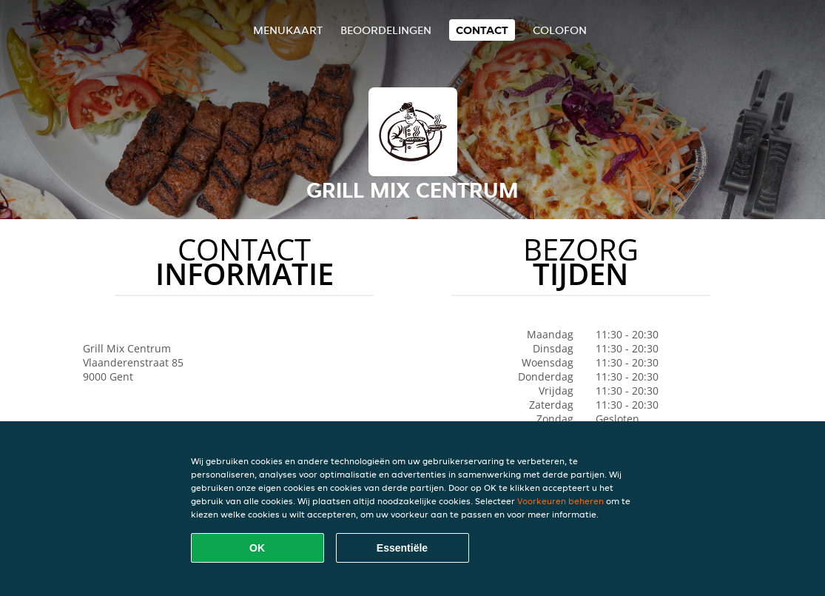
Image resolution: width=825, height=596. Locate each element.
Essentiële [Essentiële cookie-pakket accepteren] (402, 548)
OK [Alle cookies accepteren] (257, 548)
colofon (560, 30)
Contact (482, 30)
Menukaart (288, 30)
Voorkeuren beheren (560, 500)
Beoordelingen (385, 30)
